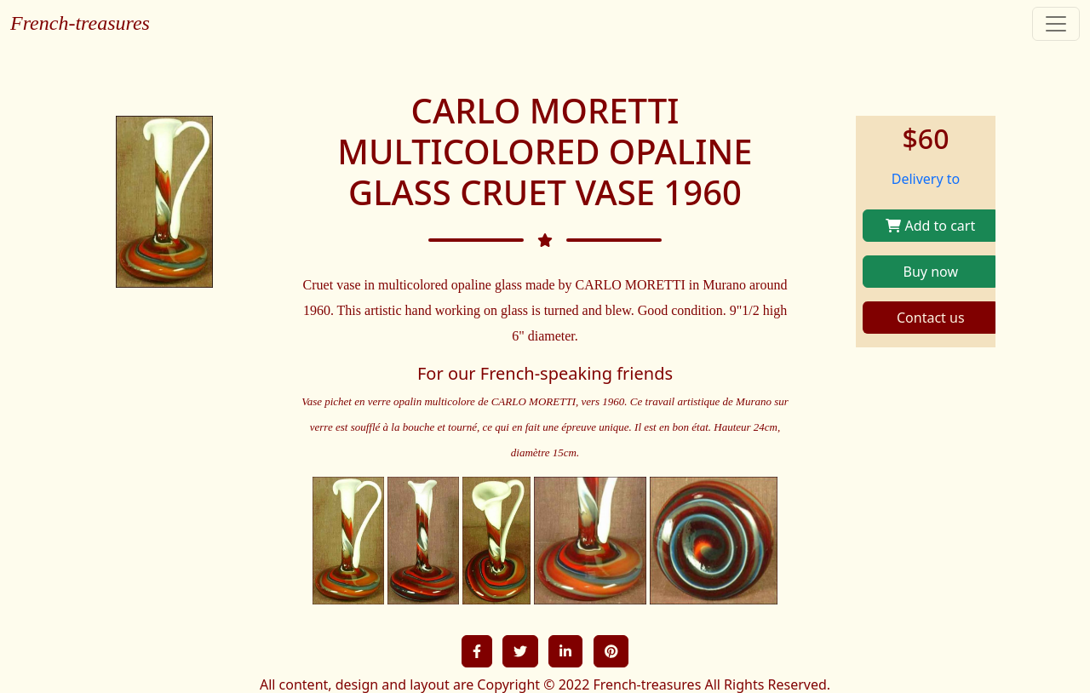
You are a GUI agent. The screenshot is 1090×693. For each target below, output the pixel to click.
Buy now (931, 271)
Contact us (931, 317)
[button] (477, 651)
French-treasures (80, 23)
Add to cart (930, 225)
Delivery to (926, 178)
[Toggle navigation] (1056, 24)
